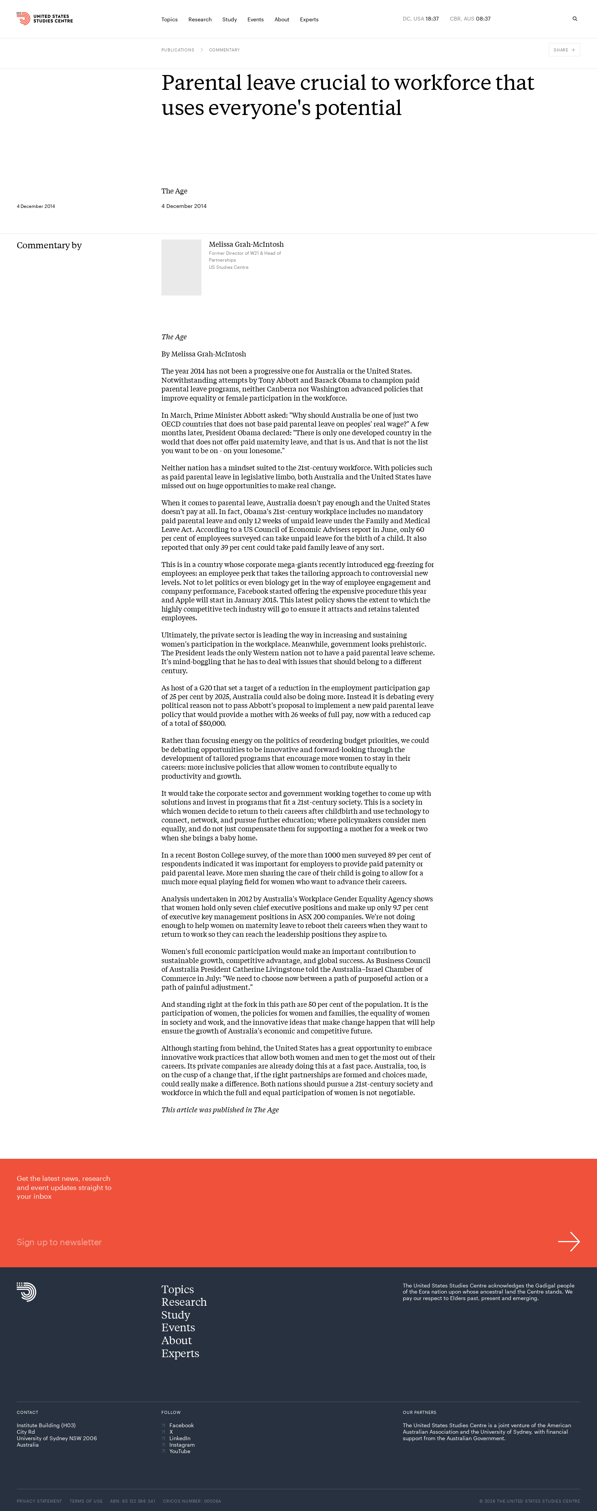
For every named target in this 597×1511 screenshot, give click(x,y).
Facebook (177, 1425)
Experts (180, 1353)
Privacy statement (39, 1500)
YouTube (175, 1451)
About (176, 1340)
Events (178, 1327)
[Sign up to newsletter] (298, 1213)
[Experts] (309, 18)
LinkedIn (175, 1438)
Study (175, 1314)
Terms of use (86, 1500)
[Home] (33, 18)
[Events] (255, 18)
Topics (177, 1289)
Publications (177, 49)
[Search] (575, 18)
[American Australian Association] (425, 1455)
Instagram (178, 1445)
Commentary (225, 49)
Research (184, 1301)
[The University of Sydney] (481, 1457)
